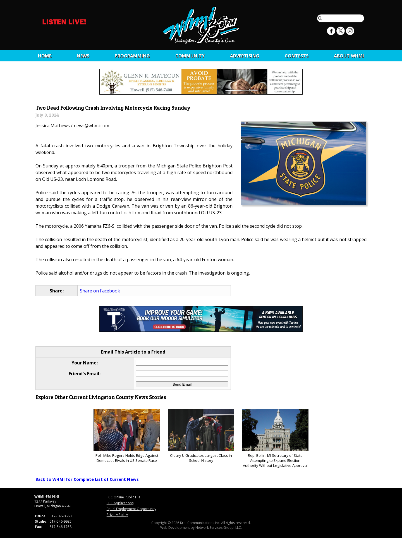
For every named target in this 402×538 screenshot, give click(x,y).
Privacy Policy (117, 514)
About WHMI (349, 56)
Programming (132, 56)
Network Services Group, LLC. (218, 527)
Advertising (244, 56)
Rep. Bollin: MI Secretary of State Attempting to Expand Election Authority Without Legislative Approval (275, 438)
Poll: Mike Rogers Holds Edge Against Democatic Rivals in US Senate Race (127, 436)
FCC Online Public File (123, 497)
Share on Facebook (100, 291)
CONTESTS (296, 56)
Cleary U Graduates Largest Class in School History (201, 436)
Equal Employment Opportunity (131, 508)
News (83, 56)
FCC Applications (120, 503)
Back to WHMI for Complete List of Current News (87, 479)
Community (190, 56)
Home (44, 56)
